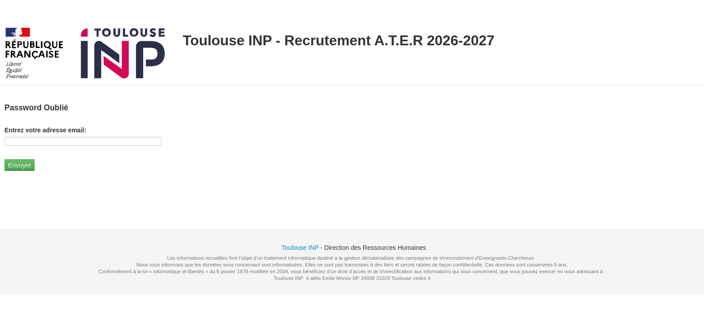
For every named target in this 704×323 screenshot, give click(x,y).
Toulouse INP (300, 247)
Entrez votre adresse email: (45, 130)
